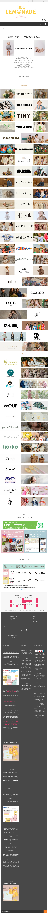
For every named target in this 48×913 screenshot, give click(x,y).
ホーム (2, 28)
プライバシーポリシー (13, 637)
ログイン (36, 1)
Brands (7, 28)
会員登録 (44, 1)
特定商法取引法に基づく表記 (13, 635)
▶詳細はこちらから (24, 589)
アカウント (28, 1)
